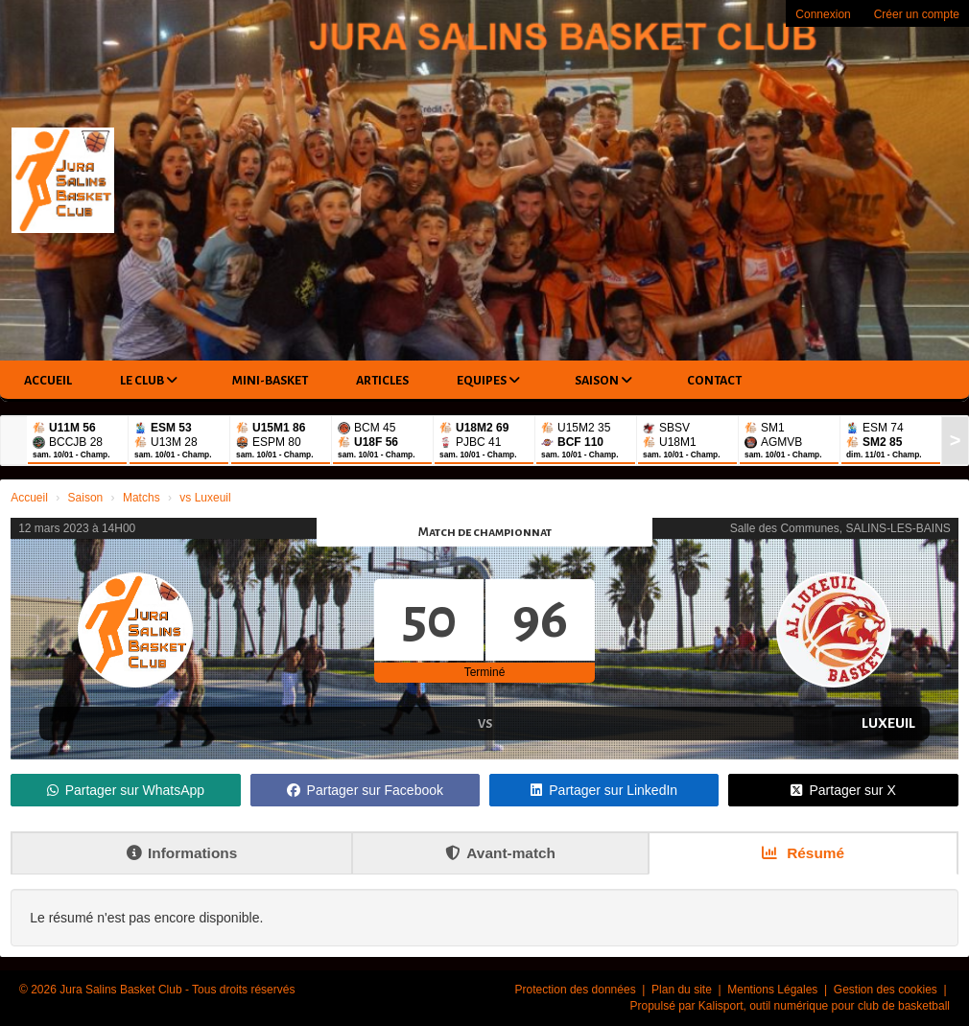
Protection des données (577, 989)
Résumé (803, 853)
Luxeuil (888, 723)
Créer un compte (916, 14)
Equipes (488, 380)
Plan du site (683, 989)
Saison (603, 380)
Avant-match (500, 853)
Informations (182, 853)
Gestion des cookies (887, 989)
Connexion (822, 14)
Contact (714, 380)
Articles (382, 380)
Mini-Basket (270, 380)
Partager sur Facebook (365, 790)
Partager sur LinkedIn (604, 790)
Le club (148, 380)
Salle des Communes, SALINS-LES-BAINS (840, 528)
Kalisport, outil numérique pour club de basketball (824, 1006)
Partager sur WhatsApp (126, 790)
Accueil (48, 380)
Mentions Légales (773, 989)
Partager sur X (843, 790)
